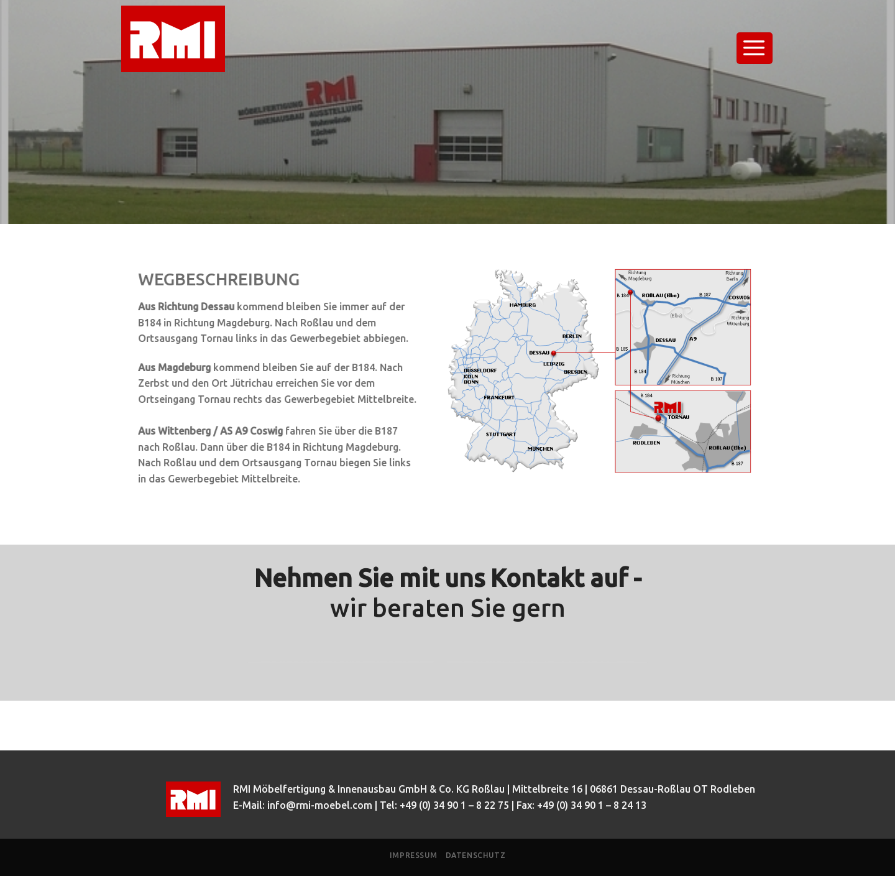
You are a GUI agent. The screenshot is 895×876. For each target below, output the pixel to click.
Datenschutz (476, 855)
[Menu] (755, 48)
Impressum (414, 855)
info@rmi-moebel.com (319, 805)
